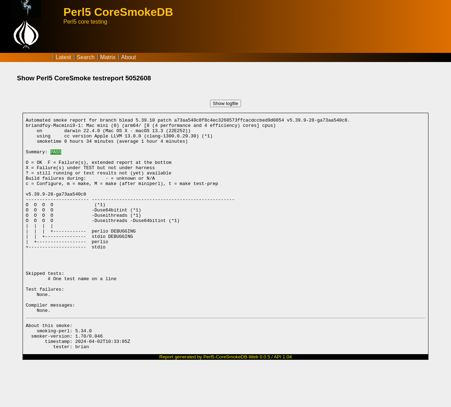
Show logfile (225, 103)
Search (86, 57)
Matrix (108, 57)
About (128, 57)
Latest (63, 57)
